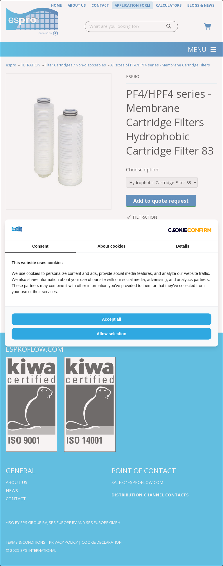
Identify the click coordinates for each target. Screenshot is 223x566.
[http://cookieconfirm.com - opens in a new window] (189, 229)
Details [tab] (182, 246)
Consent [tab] (40, 246)
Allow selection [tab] (111, 333)
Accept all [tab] (111, 319)
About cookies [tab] (111, 246)
